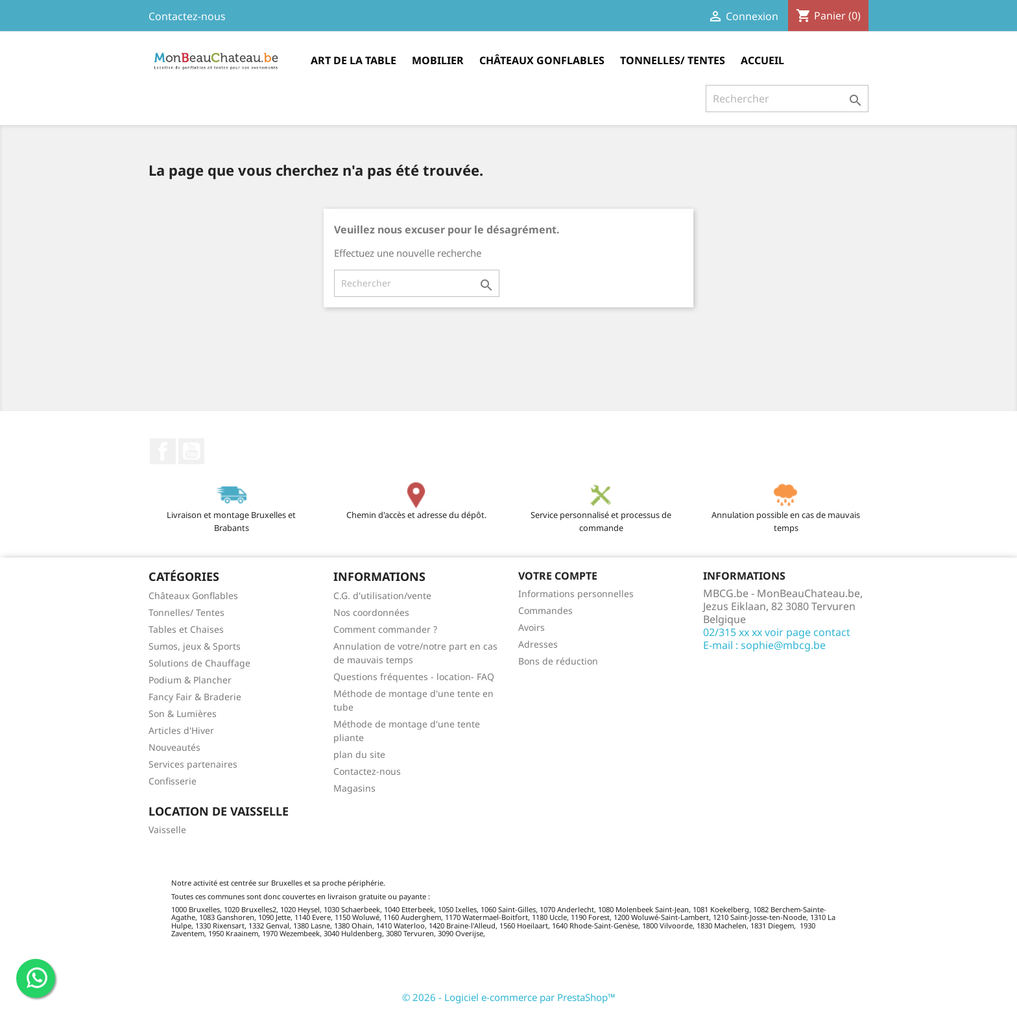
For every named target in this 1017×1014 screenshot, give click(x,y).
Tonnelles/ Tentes (672, 60)
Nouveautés (174, 747)
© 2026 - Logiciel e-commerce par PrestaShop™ (509, 997)
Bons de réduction (558, 661)
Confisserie (173, 781)
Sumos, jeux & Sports (195, 646)
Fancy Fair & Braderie (195, 696)
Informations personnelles (576, 593)
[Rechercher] (787, 98)
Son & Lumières (183, 713)
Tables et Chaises (186, 629)
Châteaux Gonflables (541, 60)
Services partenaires (193, 764)
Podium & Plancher (190, 680)
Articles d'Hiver (181, 730)
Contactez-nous (187, 16)
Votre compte (557, 576)
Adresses (538, 644)
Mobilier (438, 60)
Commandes (545, 610)
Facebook (163, 451)
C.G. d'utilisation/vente (382, 595)
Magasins (354, 788)
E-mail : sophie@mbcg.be (764, 645)
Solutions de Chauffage (199, 663)
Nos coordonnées (371, 612)
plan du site (359, 754)
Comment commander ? (385, 629)
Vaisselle (167, 829)
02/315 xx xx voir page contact (776, 632)
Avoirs (531, 627)
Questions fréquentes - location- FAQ (413, 676)
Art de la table (353, 60)
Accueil (762, 60)
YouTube (191, 451)
